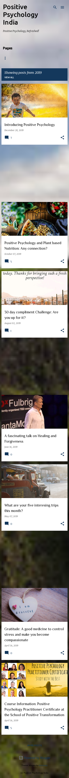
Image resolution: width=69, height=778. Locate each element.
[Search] (55, 7)
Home (6, 58)
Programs (45, 58)
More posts (34, 745)
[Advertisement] (34, 173)
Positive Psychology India (20, 14)
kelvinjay (43, 765)
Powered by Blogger (34, 757)
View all (9, 77)
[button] (62, 137)
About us (24, 58)
